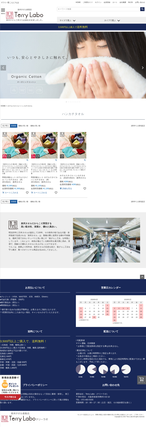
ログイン (98, 2)
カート (114, 2)
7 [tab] (78, 102)
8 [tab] (80, 102)
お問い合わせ (140, 2)
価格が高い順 (35, 126)
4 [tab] (72, 102)
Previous (3, 68)
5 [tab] (74, 102)
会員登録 (107, 2)
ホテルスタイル (13, 106)
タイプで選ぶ (110, 20)
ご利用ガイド (88, 2)
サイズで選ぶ (65, 20)
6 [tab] (76, 102)
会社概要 (123, 2)
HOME (78, 2)
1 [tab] (66, 102)
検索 (142, 9)
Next (142, 68)
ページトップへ (142, 277)
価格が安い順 (23, 126)
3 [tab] (70, 102)
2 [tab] (68, 102)
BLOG (130, 2)
